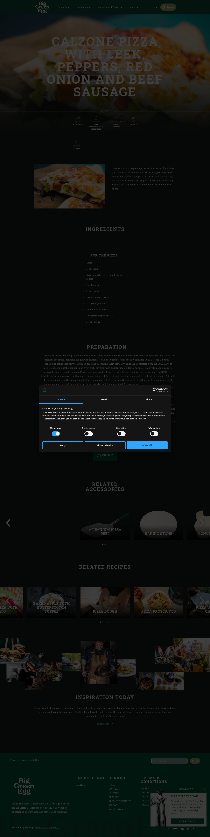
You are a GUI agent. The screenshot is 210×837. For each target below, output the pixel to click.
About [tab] (149, 399)
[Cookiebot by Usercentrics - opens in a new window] (155, 390)
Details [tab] (105, 399)
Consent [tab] (61, 399)
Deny (63, 445)
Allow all (147, 445)
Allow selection (105, 445)
